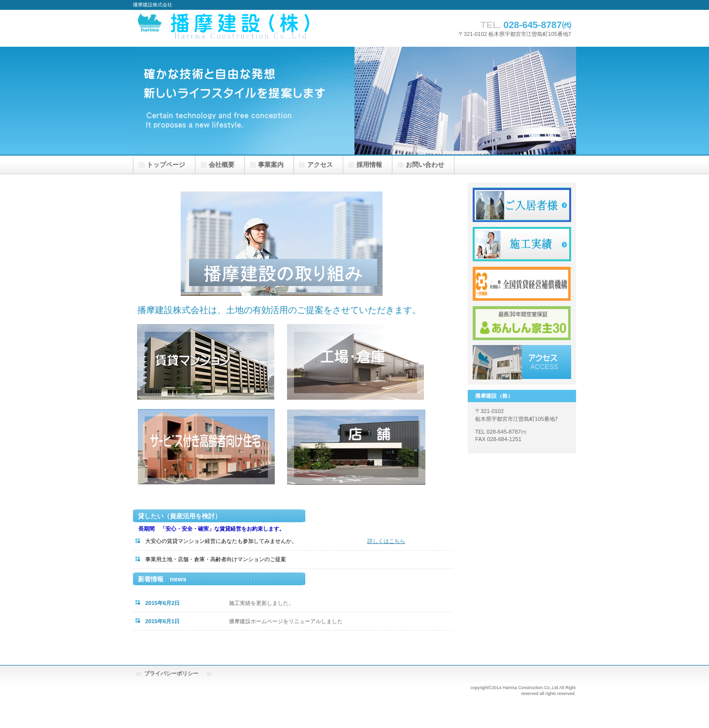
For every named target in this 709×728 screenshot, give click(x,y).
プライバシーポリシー (171, 673)
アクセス (522, 362)
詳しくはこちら (386, 541)
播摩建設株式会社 (256, 28)
